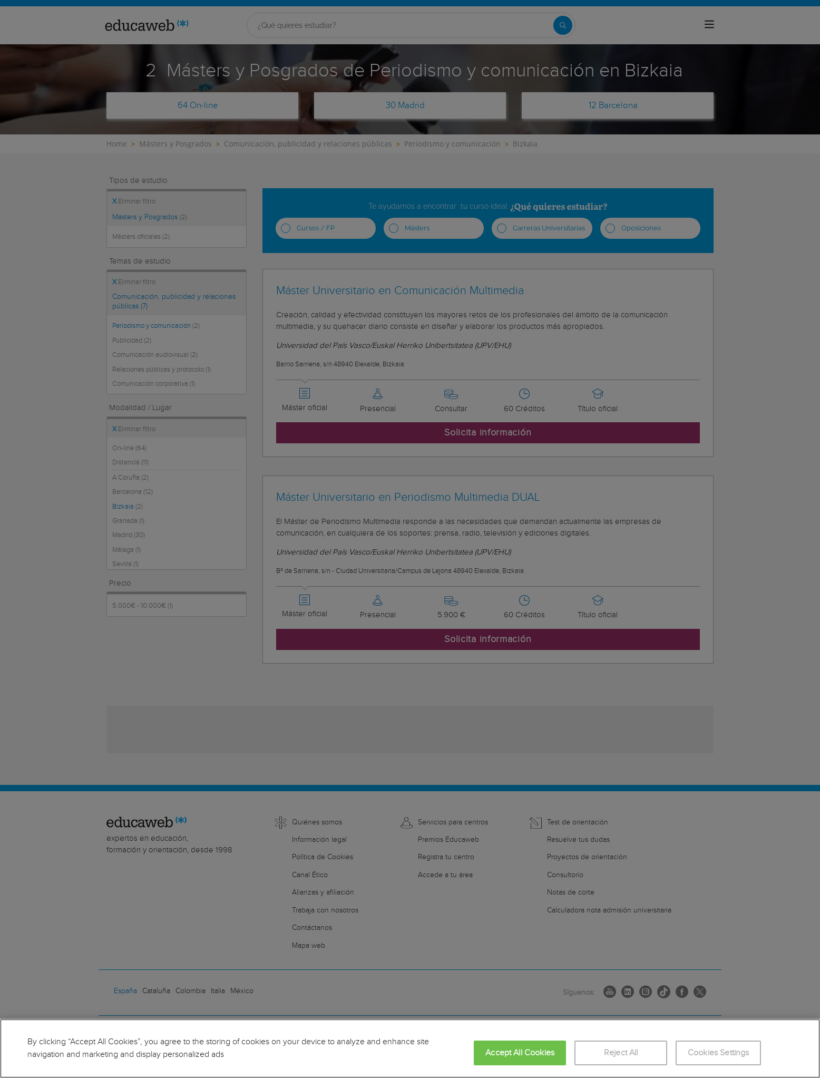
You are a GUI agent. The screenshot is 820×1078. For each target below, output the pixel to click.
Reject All (621, 1053)
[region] (410, 1048)
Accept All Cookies (519, 1053)
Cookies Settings (718, 1053)
